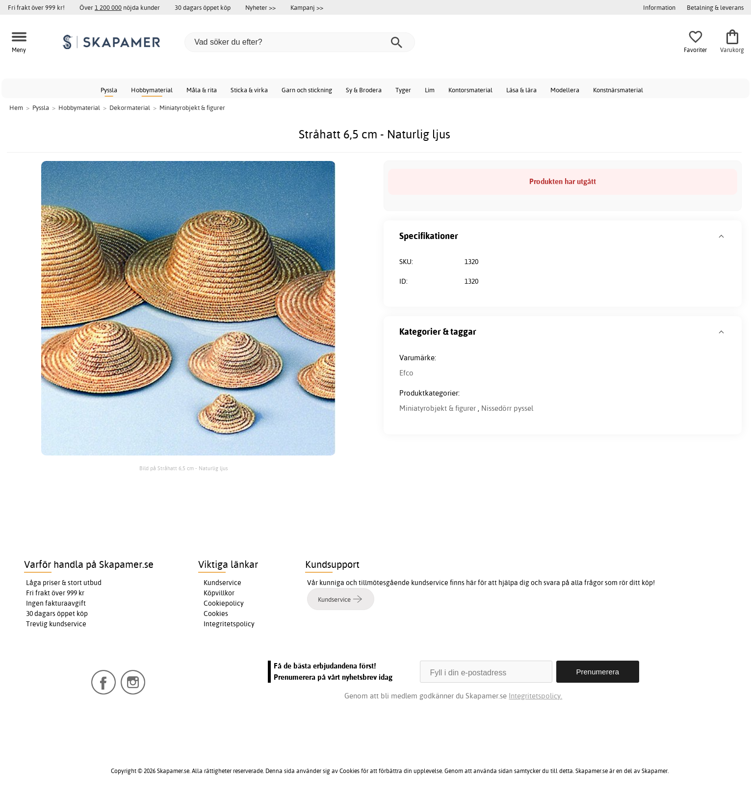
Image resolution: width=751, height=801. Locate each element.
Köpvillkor (219, 592)
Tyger (403, 90)
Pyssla (109, 90)
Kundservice (222, 582)
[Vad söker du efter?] (299, 42)
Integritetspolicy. (535, 695)
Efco (406, 372)
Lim (430, 90)
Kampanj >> (306, 7)
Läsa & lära (521, 90)
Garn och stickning (307, 90)
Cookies (216, 613)
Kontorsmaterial (470, 90)
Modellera (564, 90)
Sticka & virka (249, 90)
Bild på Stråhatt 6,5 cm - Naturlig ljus (183, 468)
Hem (16, 107)
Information (659, 7)
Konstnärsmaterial (618, 90)
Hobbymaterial (152, 90)
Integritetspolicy (229, 623)
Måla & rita (201, 90)
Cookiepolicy (224, 603)
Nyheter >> (260, 7)
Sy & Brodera (364, 90)
